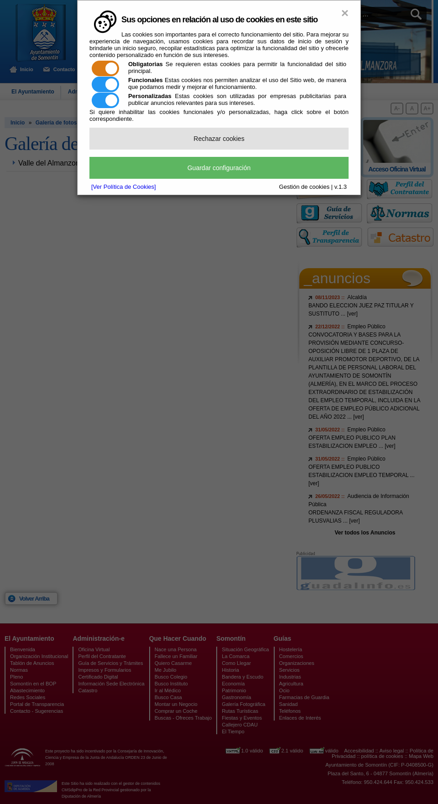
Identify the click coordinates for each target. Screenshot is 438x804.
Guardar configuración (219, 167)
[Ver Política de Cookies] (123, 186)
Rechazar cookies (218, 138)
